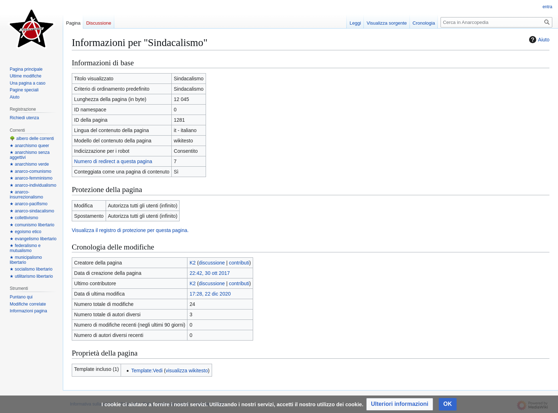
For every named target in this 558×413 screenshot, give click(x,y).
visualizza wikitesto (187, 370)
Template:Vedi (146, 370)
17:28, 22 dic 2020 (210, 294)
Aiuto (538, 39)
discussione (212, 263)
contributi (239, 263)
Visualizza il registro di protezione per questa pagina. (130, 230)
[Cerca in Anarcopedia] (496, 22)
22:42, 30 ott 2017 (210, 273)
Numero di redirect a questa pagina (113, 161)
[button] (399, 404)
